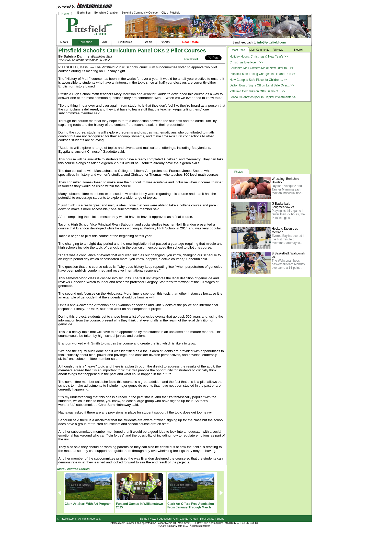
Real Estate (207, 518)
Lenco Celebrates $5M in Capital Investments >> (262, 97)
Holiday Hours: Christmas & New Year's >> (258, 56)
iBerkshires (84, 12)
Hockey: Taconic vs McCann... (285, 230)
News (153, 518)
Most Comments (259, 49)
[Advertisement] (269, 135)
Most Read (238, 49)
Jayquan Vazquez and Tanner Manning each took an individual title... (288, 189)
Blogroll (298, 49)
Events (184, 518)
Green (194, 518)
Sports (220, 518)
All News (278, 49)
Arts (175, 518)
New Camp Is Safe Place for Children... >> (258, 80)
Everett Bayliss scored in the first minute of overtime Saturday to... (288, 239)
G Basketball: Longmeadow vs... (284, 205)
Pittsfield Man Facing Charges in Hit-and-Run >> (262, 74)
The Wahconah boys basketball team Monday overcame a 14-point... (288, 264)
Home (65, 13)
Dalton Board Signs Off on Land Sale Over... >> (261, 85)
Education (165, 518)
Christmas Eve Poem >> (246, 62)
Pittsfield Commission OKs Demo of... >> (257, 91)
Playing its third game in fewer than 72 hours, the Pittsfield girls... (288, 214)
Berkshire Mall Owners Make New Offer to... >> (261, 68)
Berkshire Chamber (106, 12)
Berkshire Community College (140, 12)
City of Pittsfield (171, 12)
